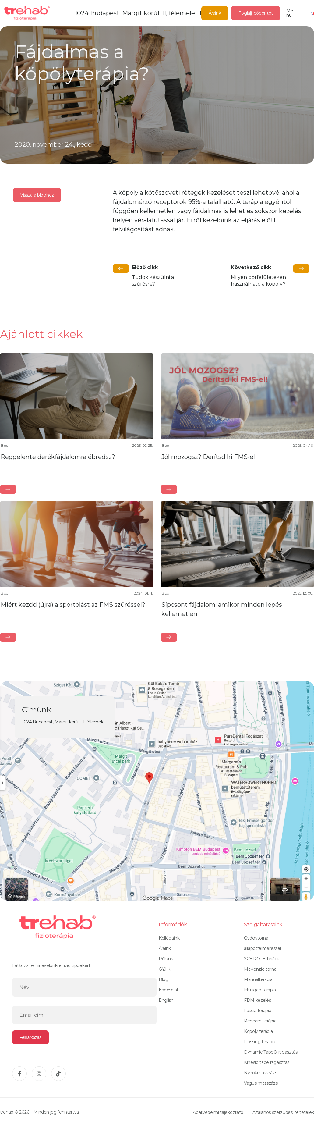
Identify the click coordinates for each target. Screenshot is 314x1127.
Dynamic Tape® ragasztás (271, 1052)
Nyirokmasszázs (260, 1072)
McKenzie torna (260, 969)
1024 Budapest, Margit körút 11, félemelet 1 (138, 13)
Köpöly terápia (258, 1031)
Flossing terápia (259, 1041)
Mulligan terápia (260, 990)
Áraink (215, 13)
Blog (163, 979)
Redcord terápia (260, 1021)
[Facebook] (19, 1073)
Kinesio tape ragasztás (266, 1062)
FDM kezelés (257, 1000)
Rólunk (166, 959)
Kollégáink (169, 938)
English (166, 1000)
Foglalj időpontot (255, 13)
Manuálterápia (258, 979)
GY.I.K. (165, 969)
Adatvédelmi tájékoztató (218, 1112)
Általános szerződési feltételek (283, 1112)
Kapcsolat (168, 990)
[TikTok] (58, 1073)
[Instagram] (39, 1073)
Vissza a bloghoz (37, 195)
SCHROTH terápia (262, 959)
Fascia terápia (257, 1010)
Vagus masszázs (261, 1083)
